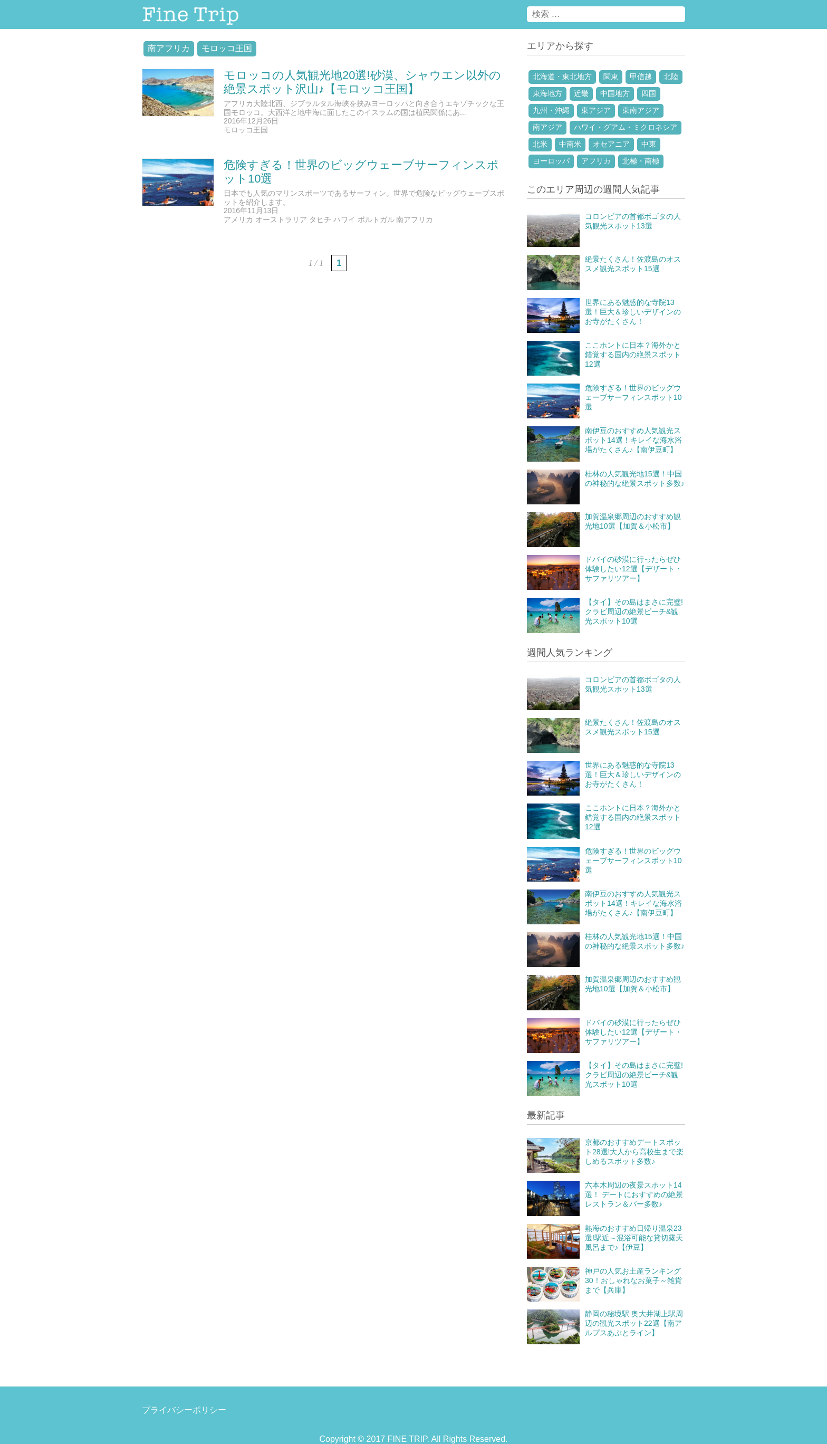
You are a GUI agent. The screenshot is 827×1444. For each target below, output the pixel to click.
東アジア (596, 110)
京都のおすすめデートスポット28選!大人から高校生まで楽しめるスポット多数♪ (634, 1151)
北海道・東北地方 (562, 76)
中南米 (570, 144)
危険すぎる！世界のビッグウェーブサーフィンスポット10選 (633, 397)
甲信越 (641, 76)
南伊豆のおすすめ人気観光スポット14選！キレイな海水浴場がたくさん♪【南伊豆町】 (633, 440)
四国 (648, 93)
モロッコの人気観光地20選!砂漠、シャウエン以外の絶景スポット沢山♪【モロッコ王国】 (362, 82)
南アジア (547, 127)
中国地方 (615, 93)
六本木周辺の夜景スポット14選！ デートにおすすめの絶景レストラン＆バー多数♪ (634, 1194)
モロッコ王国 (226, 48)
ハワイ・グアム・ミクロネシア (625, 127)
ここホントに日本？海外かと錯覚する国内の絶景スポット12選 (633, 354)
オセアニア (611, 144)
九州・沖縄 (551, 110)
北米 (540, 144)
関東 (610, 76)
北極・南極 (640, 161)
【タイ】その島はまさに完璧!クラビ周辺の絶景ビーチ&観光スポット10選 (634, 611)
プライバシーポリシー (184, 1409)
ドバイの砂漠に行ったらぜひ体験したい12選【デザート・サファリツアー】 (633, 568)
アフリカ (596, 161)
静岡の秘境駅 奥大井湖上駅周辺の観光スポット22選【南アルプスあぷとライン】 (634, 1323)
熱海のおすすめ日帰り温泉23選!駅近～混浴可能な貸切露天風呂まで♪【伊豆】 (634, 1237)
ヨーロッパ (551, 161)
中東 (648, 144)
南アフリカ (169, 48)
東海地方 (547, 93)
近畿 (581, 93)
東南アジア (640, 110)
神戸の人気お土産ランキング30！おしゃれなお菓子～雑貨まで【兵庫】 (633, 1280)
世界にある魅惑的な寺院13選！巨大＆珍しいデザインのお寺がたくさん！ (633, 312)
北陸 (670, 76)
